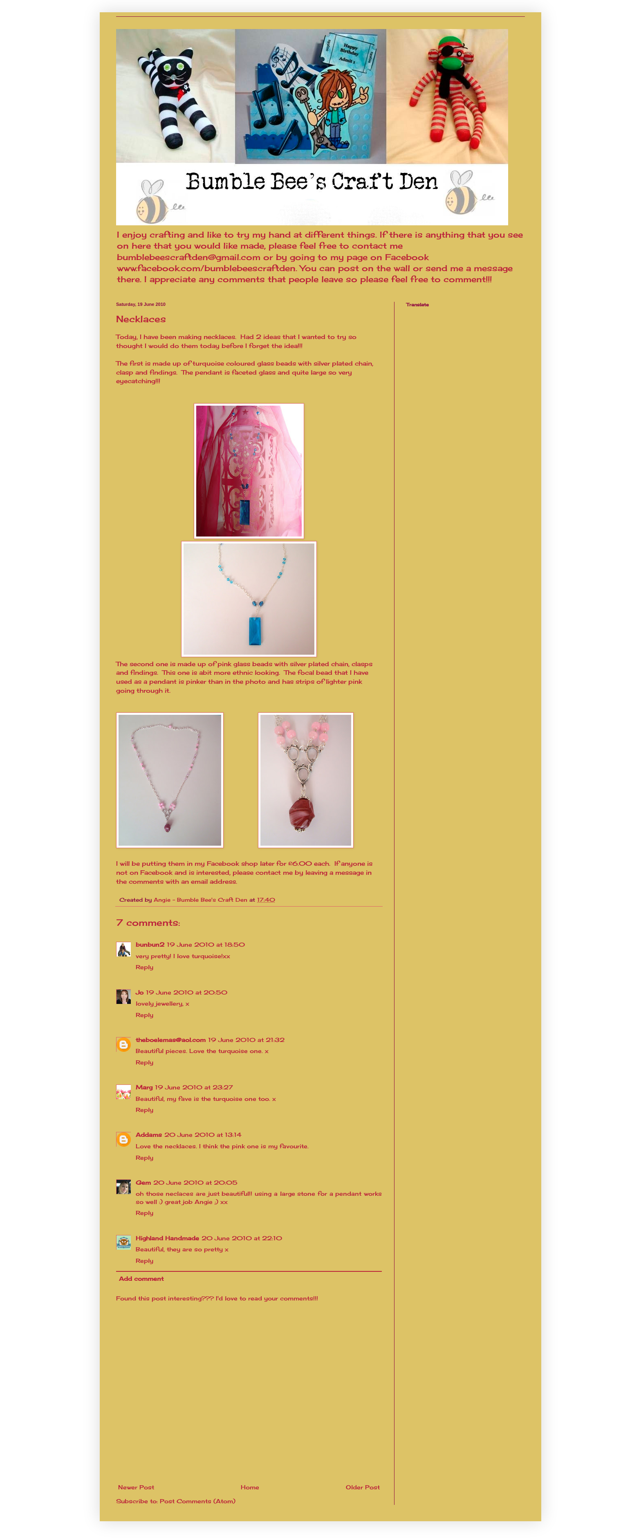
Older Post (363, 1487)
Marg (144, 1087)
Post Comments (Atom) (197, 1501)
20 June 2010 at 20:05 (195, 1182)
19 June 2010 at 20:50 (186, 992)
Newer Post (136, 1487)
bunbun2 (150, 944)
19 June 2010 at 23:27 (194, 1087)
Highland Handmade (167, 1238)
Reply (144, 966)
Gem (143, 1182)
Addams (149, 1134)
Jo (139, 992)
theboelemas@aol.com (171, 1039)
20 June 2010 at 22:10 (242, 1238)
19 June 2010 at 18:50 (206, 944)
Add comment (141, 1278)
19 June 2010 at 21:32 (246, 1039)
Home (250, 1487)
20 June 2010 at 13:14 (203, 1134)
